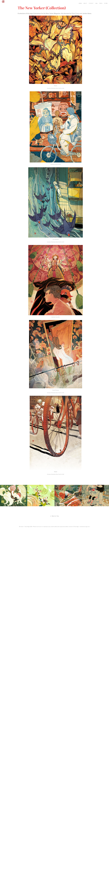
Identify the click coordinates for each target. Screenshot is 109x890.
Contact (91, 3)
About (85, 3)
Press (100, 3)
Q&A (96, 3)
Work (80, 3)
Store (105, 3)
